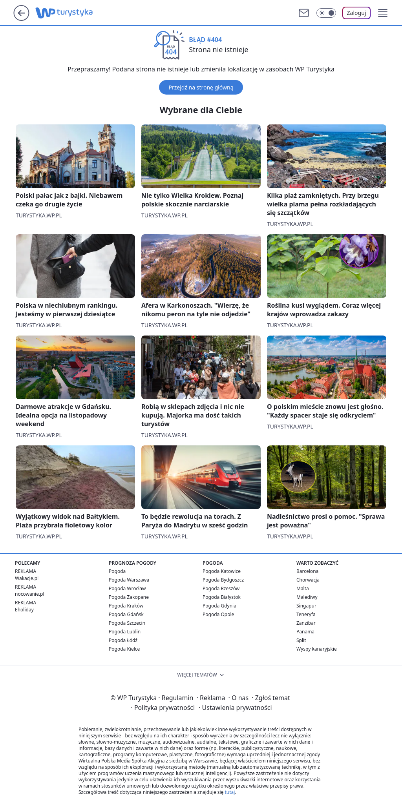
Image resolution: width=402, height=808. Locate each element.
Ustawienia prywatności (235, 707)
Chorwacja (308, 579)
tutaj (230, 792)
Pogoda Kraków (126, 605)
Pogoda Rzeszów (221, 588)
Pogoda (117, 571)
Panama (305, 631)
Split (301, 640)
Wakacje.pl (26, 578)
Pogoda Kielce (124, 649)
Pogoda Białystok (222, 597)
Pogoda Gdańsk (126, 614)
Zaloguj (356, 12)
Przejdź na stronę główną (200, 87)
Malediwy (307, 597)
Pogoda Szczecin (127, 623)
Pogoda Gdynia (219, 605)
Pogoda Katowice (222, 571)
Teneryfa (306, 614)
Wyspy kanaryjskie (316, 649)
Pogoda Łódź (123, 640)
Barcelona (307, 571)
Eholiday (24, 609)
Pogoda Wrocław (127, 588)
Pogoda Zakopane (129, 597)
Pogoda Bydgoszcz (223, 579)
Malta (302, 588)
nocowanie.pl (29, 594)
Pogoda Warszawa (129, 579)
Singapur (306, 605)
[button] (382, 13)
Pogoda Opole (218, 614)
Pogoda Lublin (125, 631)
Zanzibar (306, 623)
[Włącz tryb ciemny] (326, 13)
